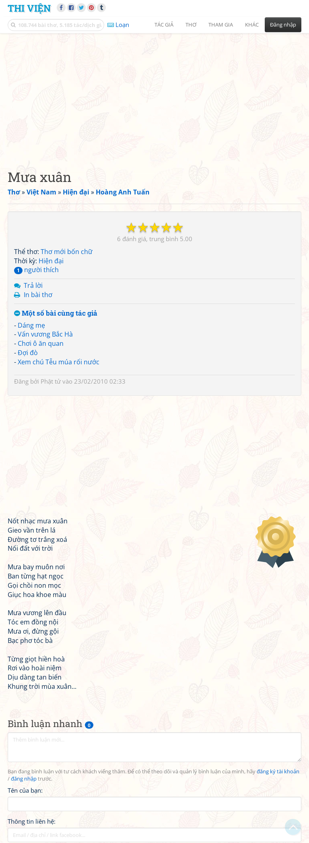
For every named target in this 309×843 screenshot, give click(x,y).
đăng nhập (24, 778)
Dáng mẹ (31, 325)
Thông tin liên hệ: (32, 821)
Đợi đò (28, 352)
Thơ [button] (190, 24)
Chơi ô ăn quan (41, 343)
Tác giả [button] (163, 24)
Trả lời (33, 285)
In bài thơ (38, 294)
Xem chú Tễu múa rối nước (58, 361)
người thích (36, 269)
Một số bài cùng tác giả (55, 313)
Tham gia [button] (220, 24)
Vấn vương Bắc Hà (45, 334)
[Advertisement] (154, 94)
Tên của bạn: (25, 790)
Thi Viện (29, 8)
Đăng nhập (283, 24)
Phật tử (51, 381)
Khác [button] (252, 24)
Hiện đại (51, 260)
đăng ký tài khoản (278, 771)
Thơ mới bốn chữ (67, 251)
